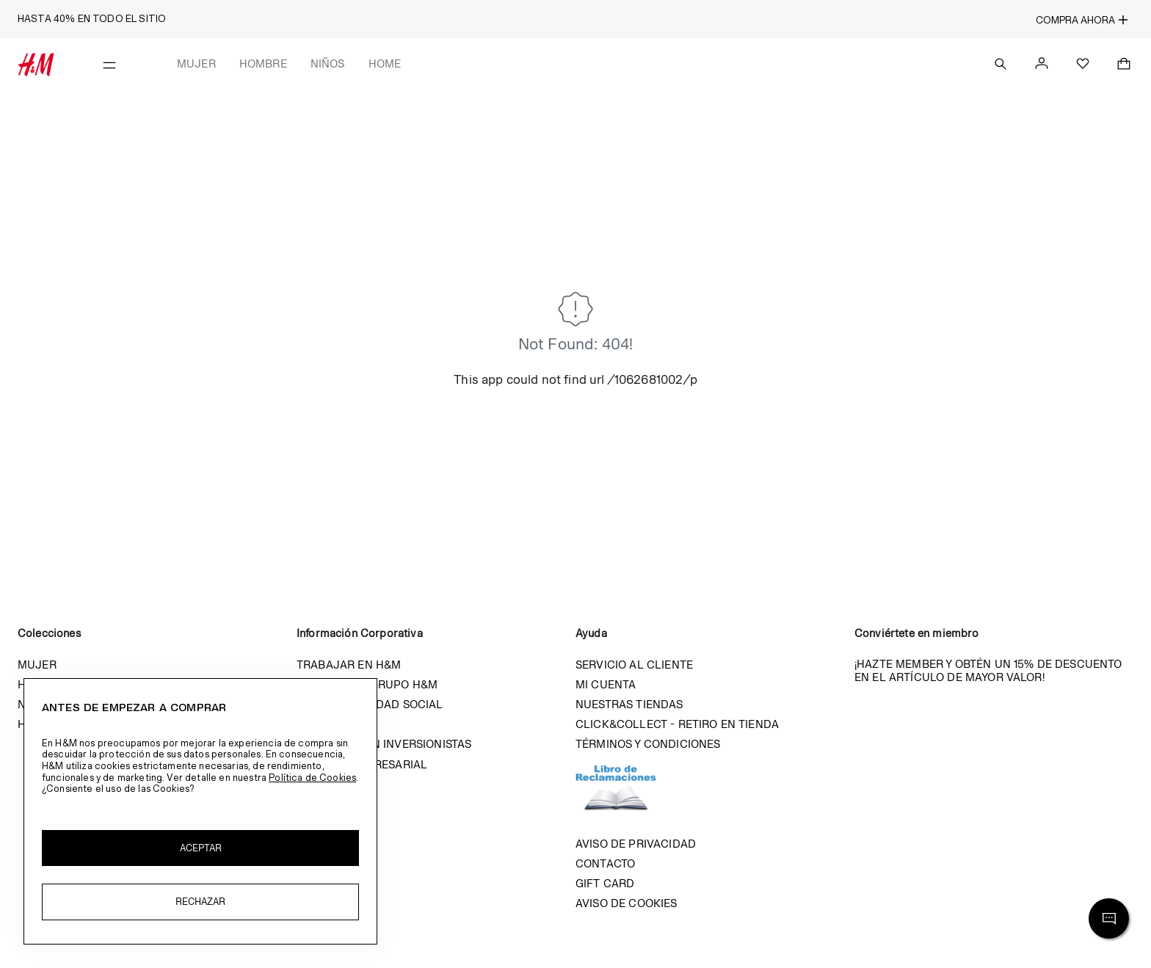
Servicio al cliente (634, 664)
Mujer (196, 63)
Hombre (263, 63)
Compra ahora (1082, 20)
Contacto (605, 863)
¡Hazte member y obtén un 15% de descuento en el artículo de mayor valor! (988, 670)
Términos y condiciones (648, 744)
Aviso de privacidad (636, 843)
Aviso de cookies (627, 903)
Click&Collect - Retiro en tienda (677, 724)
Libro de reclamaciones (631, 794)
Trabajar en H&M (349, 664)
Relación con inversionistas (384, 744)
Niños (328, 63)
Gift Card (605, 883)
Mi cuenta (606, 684)
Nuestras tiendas (629, 704)
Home (385, 63)
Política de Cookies (312, 777)
